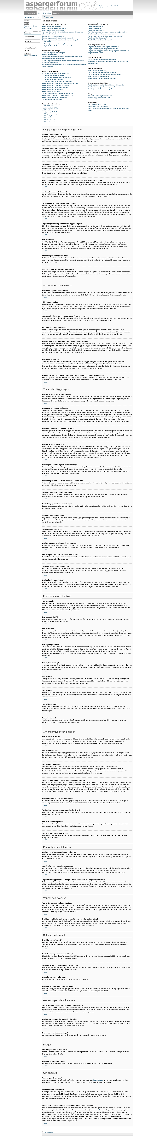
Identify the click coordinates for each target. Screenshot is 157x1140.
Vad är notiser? (47, 118)
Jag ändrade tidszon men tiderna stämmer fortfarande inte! (62, 56)
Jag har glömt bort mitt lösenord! (53, 36)
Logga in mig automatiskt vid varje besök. (31, 48)
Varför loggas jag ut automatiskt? (53, 30)
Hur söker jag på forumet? (97, 70)
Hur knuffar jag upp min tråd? (52, 99)
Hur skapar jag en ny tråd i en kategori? (55, 73)
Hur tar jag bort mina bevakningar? (100, 89)
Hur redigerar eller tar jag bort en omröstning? (57, 81)
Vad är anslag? (47, 116)
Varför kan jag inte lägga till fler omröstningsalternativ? (60, 83)
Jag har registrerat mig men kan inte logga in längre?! (60, 40)
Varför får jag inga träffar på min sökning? (102, 72)
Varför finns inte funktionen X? (98, 106)
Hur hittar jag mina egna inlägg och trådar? (102, 78)
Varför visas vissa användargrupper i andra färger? (105, 36)
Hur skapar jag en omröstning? (52, 79)
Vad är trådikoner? (48, 122)
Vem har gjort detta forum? (97, 104)
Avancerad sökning (30, 26)
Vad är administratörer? (96, 26)
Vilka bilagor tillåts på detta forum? (100, 96)
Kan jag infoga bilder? (49, 112)
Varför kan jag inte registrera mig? (53, 44)
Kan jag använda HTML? (50, 108)
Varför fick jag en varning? (51, 91)
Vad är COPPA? (47, 42)
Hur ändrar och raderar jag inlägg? (53, 75)
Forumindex (48, 17)
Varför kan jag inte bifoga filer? (52, 89)
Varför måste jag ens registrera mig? (54, 28)
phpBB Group (97, 1080)
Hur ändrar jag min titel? (50, 62)
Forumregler (28, 28)
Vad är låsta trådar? (48, 120)
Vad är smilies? (47, 110)
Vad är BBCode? (47, 106)
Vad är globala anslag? (49, 114)
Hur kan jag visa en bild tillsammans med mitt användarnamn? (63, 60)
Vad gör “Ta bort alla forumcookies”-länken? (57, 46)
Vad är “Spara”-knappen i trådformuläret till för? (58, 95)
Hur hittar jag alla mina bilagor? (99, 98)
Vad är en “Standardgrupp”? (98, 38)
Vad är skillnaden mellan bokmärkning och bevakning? (106, 85)
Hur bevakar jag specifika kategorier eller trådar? (104, 87)
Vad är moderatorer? (95, 28)
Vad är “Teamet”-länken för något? (100, 40)
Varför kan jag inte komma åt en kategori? (56, 85)
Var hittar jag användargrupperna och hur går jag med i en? (108, 32)
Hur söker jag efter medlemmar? (99, 76)
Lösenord (28, 41)
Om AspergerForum (32, 17)
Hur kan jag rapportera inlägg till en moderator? (58, 93)
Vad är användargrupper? (97, 30)
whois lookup (99, 1110)
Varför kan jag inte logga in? (51, 26)
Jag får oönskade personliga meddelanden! (103, 49)
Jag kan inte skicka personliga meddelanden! (103, 47)
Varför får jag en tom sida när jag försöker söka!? (104, 74)
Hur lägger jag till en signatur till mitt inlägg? (57, 77)
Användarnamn (30, 36)
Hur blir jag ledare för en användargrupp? (102, 34)
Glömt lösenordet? (30, 55)
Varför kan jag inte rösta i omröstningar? (55, 87)
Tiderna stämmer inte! (49, 55)
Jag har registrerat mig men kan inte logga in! (57, 38)
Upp (45, 143)
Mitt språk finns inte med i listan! (53, 58)
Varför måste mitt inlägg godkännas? (54, 97)
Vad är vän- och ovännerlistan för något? (102, 59)
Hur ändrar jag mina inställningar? (53, 53)
